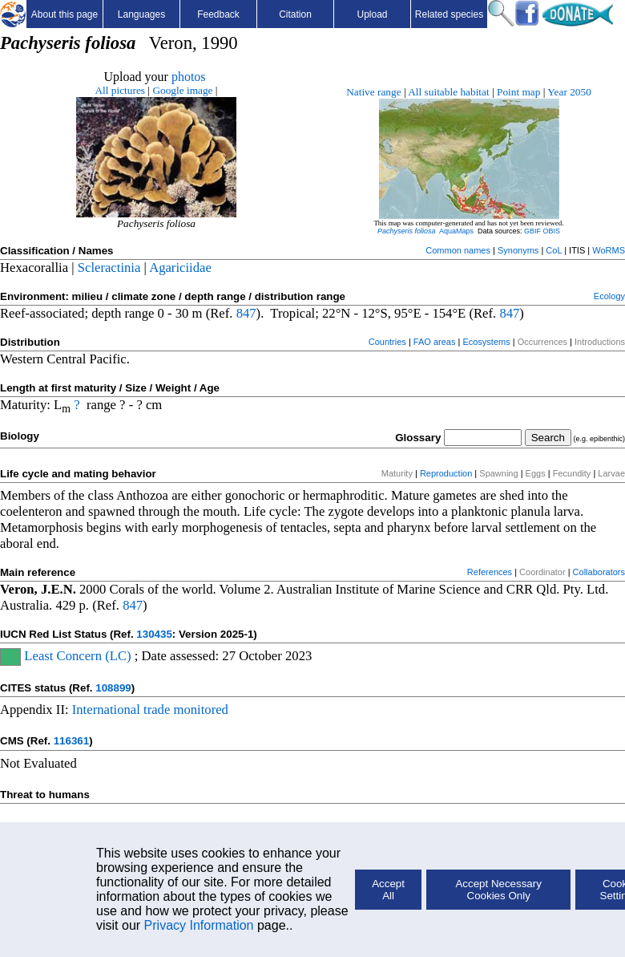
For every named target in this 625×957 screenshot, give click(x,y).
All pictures (120, 90)
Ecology (609, 296)
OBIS (552, 231)
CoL (554, 250)
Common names (457, 250)
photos (188, 76)
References (489, 572)
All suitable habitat (448, 92)
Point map (518, 92)
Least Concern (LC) (76, 655)
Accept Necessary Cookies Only (498, 890)
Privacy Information (199, 925)
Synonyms (518, 250)
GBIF (532, 231)
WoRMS (608, 250)
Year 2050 (569, 92)
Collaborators (599, 572)
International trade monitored (150, 709)
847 (246, 313)
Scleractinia (109, 267)
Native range (373, 92)
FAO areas (434, 342)
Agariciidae (180, 267)
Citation (295, 14)
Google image (182, 90)
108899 (113, 688)
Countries (387, 342)
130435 (153, 634)
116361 (71, 741)
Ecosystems (486, 342)
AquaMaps (456, 231)
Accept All (388, 890)
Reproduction (446, 473)
